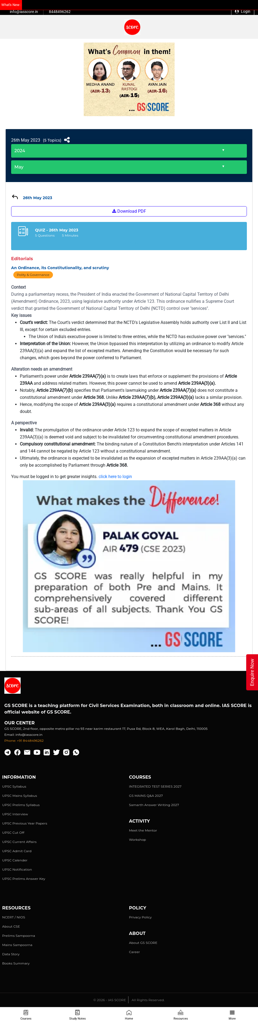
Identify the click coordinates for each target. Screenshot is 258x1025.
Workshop (137, 840)
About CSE (11, 926)
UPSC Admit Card (17, 851)
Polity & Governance (33, 275)
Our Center (19, 722)
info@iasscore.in (24, 11)
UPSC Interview (15, 814)
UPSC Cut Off (13, 832)
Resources (181, 1015)
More (232, 1015)
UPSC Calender (14, 860)
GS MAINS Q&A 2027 (146, 796)
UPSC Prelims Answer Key (23, 879)
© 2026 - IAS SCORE (109, 1000)
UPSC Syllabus (14, 786)
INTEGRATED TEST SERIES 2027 (155, 786)
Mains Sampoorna (17, 945)
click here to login (115, 476)
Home (129, 1015)
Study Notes (77, 1015)
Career (134, 952)
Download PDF (129, 211)
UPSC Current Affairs (19, 842)
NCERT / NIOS (13, 917)
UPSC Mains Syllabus (19, 796)
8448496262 (60, 11)
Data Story (11, 954)
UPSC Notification (17, 869)
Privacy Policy (140, 917)
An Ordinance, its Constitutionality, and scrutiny (60, 267)
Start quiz (129, 243)
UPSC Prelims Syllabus (21, 805)
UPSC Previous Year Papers (24, 823)
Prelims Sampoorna (18, 936)
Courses (26, 1015)
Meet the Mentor (143, 830)
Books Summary (16, 963)
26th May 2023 (25, 140)
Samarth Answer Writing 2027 (154, 805)
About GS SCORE (143, 943)
